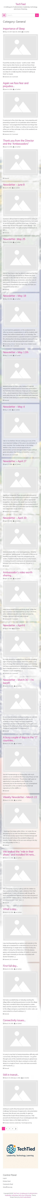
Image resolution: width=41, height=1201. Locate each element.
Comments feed (8, 1184)
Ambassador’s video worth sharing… (17, 574)
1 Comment (14, 76)
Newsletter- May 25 (14, 239)
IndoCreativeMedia (25, 1197)
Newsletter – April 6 (14, 625)
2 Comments (14, 511)
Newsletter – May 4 (14, 406)
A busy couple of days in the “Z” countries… (20, 739)
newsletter (7, 346)
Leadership (17, 1123)
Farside (7, 1123)
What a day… (10, 909)
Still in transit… (11, 1074)
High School (24, 344)
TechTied (20, 4)
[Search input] (21, 15)
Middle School (32, 344)
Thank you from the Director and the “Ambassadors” (18, 142)
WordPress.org (7, 1187)
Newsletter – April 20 (14, 517)
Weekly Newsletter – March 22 (20, 797)
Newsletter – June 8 (14, 184)
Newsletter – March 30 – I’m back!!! (18, 681)
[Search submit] (37, 15)
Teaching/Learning (26, 1123)
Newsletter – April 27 (14, 461)
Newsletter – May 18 (14, 295)
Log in (5, 1178)
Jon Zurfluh (26, 32)
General (7, 76)
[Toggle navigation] (4, 15)
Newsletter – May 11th (15, 352)
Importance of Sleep (14, 28)
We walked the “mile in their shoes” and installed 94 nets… (19, 853)
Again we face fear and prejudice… (15, 84)
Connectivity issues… (14, 1020)
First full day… (10, 965)
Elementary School (10, 344)
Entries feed (6, 1181)
